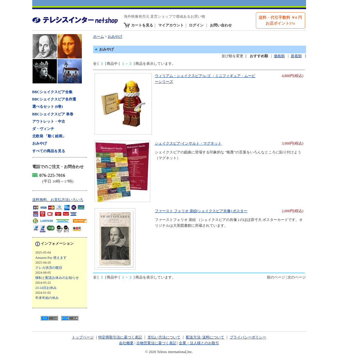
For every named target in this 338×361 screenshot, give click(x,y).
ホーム (98, 36)
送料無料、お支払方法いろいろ (57, 200)
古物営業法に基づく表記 (156, 343)
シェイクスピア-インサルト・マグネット (188, 143)
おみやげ (39, 143)
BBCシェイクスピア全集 (52, 92)
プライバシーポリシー (248, 337)
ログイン (196, 25)
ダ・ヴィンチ (43, 129)
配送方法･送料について (205, 337)
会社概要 (126, 343)
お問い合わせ (221, 25)
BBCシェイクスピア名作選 (54, 99)
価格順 (279, 56)
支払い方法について (164, 337)
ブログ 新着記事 (61, 277)
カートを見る (142, 25)
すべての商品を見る (48, 151)
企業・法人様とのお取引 (199, 343)
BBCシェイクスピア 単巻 (53, 114)
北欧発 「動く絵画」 (49, 136)
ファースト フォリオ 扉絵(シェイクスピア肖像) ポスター (201, 211)
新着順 (296, 56)
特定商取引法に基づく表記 (120, 337)
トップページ (83, 337)
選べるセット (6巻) (47, 106)
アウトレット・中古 (48, 121)
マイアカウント (171, 25)
